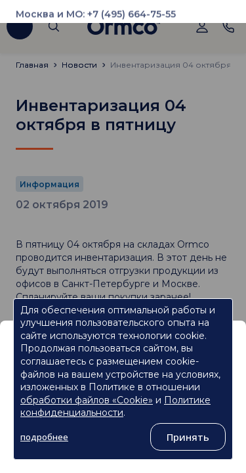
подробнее (44, 437)
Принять (188, 436)
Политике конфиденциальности (115, 406)
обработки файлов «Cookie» (86, 400)
